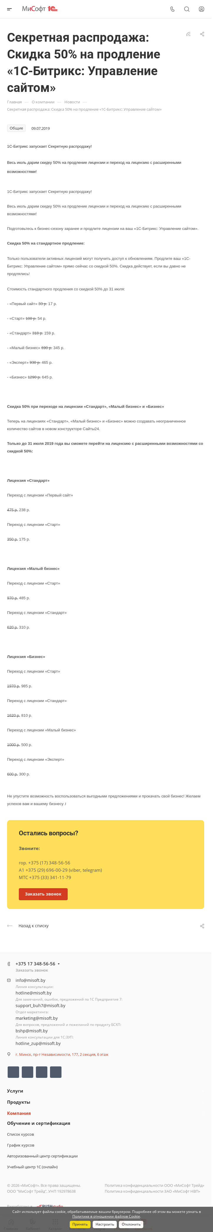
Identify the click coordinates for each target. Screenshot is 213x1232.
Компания (19, 1113)
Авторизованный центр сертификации (42, 1156)
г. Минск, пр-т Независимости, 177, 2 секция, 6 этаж (62, 1054)
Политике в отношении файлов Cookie (106, 1216)
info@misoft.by (30, 980)
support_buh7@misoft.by (40, 1005)
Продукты (18, 1102)
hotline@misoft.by (33, 993)
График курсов (20, 1145)
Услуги (15, 1091)
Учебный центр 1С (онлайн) (32, 1166)
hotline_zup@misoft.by (38, 1043)
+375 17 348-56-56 (35, 964)
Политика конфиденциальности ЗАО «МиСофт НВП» (152, 1191)
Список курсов (20, 1134)
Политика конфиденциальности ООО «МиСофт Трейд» (154, 1185)
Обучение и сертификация (38, 1123)
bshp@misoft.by (32, 1031)
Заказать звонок (32, 970)
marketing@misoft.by (37, 1018)
